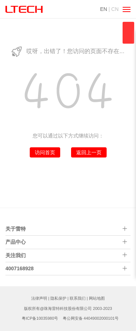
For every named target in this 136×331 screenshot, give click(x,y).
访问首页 (45, 152)
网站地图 (97, 298)
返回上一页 (89, 152)
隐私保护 (58, 298)
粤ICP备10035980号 (40, 318)
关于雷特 (15, 229)
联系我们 (78, 298)
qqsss (128, 33)
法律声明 (39, 298)
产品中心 (15, 242)
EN (103, 9)
